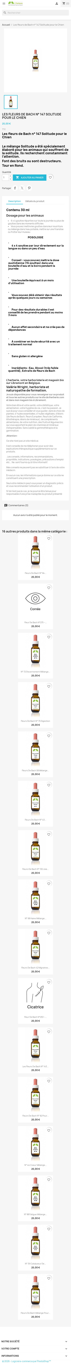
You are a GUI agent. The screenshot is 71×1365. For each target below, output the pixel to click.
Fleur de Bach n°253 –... (35, 1017)
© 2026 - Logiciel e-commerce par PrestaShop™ (26, 1361)
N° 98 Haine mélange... (35, 918)
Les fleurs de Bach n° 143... (35, 1066)
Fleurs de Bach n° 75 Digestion (35, 721)
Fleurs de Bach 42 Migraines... (35, 967)
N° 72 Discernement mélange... (35, 671)
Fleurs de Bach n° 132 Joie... (35, 869)
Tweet (22, 188)
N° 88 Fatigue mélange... (35, 1214)
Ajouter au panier (29, 177)
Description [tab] (14, 201)
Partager (15, 188)
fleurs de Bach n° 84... (35, 573)
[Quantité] (5, 177)
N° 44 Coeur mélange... (35, 1165)
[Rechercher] (35, 13)
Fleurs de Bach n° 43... (35, 819)
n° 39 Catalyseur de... (35, 1263)
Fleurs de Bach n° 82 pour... (36, 1115)
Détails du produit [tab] (34, 201)
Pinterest (29, 188)
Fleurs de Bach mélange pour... (35, 1313)
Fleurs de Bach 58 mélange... (35, 770)
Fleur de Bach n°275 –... (35, 622)
